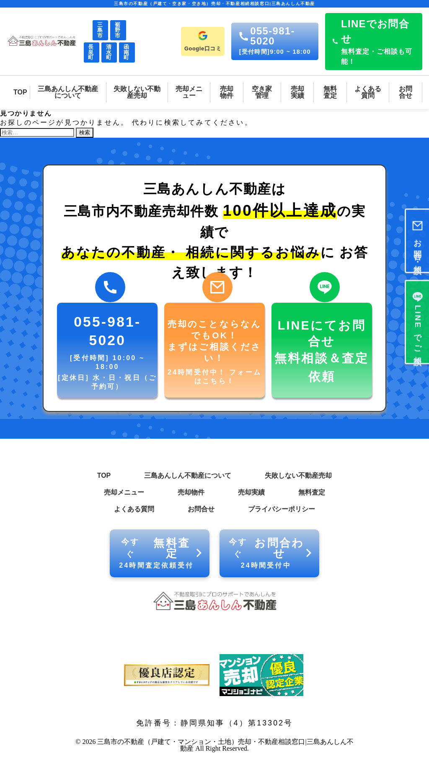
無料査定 (311, 492)
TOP (104, 475)
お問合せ (201, 509)
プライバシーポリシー (281, 509)
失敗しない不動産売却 (298, 475)
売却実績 (251, 492)
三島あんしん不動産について (187, 475)
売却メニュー (124, 492)
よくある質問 (134, 509)
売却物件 (191, 492)
